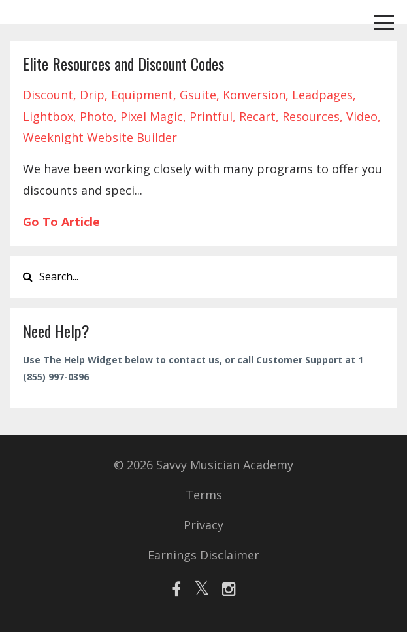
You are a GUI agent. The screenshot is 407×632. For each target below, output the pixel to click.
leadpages (322, 95)
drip (92, 95)
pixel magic (151, 116)
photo (97, 116)
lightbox (48, 116)
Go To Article (61, 221)
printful (211, 116)
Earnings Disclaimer (203, 555)
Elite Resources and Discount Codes (123, 63)
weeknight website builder (100, 137)
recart (257, 116)
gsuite (198, 95)
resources (311, 116)
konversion (254, 95)
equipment (142, 95)
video (362, 116)
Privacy (203, 525)
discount (48, 95)
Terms (204, 495)
